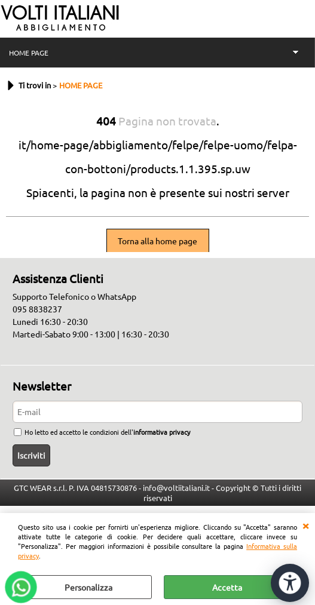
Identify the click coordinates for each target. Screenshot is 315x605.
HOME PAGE (28, 52)
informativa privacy (161, 432)
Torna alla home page (157, 240)
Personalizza (88, 587)
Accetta (227, 587)
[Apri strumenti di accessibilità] (290, 583)
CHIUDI (305, 525)
